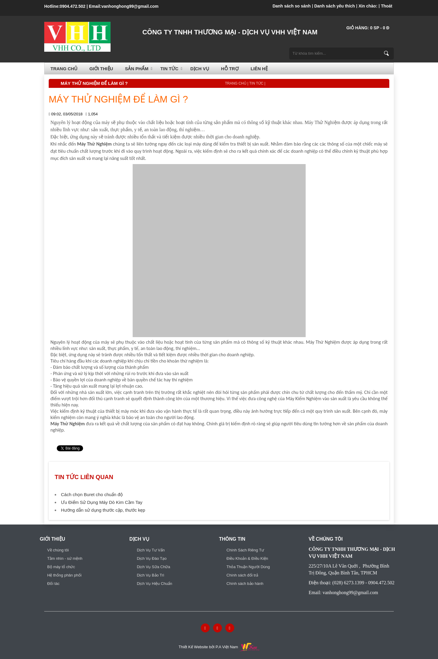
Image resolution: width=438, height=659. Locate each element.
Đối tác (53, 583)
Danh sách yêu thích (334, 6)
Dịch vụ (199, 68)
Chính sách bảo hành (244, 583)
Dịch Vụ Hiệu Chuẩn (154, 583)
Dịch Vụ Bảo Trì (150, 575)
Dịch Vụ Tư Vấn (151, 550)
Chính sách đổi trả (242, 575)
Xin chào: (368, 6)
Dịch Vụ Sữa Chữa (153, 567)
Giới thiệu (101, 68)
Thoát (386, 6)
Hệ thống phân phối (64, 575)
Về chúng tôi (58, 550)
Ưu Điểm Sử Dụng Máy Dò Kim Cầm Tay (102, 502)
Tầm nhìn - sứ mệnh (64, 558)
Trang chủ (63, 68)
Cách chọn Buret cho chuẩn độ (92, 494)
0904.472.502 (72, 6)
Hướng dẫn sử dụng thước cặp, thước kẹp (103, 510)
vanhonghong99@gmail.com (129, 6)
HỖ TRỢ (230, 68)
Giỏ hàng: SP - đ (367, 27)
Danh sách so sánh (291, 6)
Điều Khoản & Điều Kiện (247, 558)
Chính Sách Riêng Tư (245, 550)
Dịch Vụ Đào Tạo (151, 558)
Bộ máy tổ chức (61, 567)
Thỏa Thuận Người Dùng (248, 567)
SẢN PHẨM (136, 68)
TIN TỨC (169, 68)
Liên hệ (259, 68)
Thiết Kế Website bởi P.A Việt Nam (219, 647)
